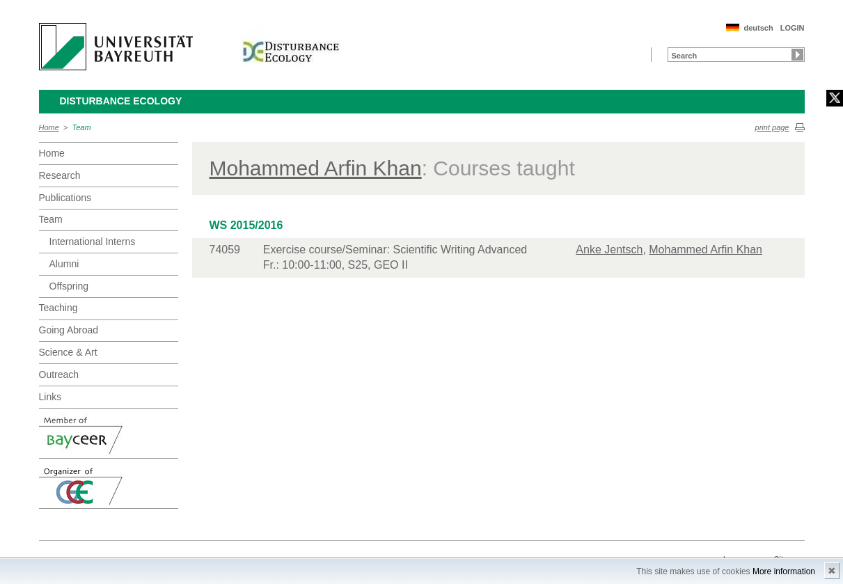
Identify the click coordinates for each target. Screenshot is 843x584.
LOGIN (792, 28)
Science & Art (68, 352)
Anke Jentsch (609, 249)
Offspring (69, 286)
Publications (65, 197)
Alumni (64, 263)
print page (772, 127)
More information (784, 571)
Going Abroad (69, 330)
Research (60, 175)
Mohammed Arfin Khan (316, 168)
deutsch (758, 28)
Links (50, 396)
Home (49, 127)
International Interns (92, 241)
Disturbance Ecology (121, 100)
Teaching (58, 307)
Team (81, 127)
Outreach (59, 374)
